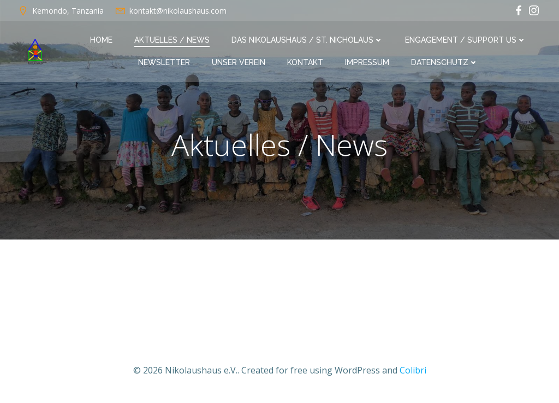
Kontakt (305, 62)
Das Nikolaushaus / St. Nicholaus (307, 40)
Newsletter (164, 62)
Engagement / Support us (465, 40)
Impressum (367, 62)
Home (101, 40)
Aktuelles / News (172, 40)
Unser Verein (238, 62)
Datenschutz (444, 62)
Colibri (413, 370)
